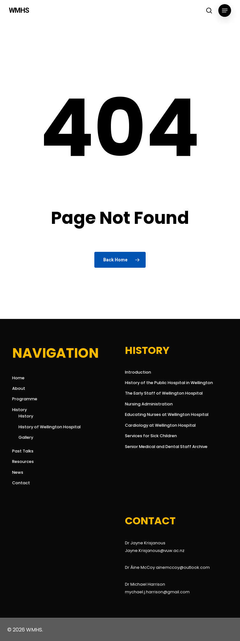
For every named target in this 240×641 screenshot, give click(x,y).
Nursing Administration (149, 404)
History (19, 409)
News (17, 472)
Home (18, 378)
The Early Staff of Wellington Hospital (164, 393)
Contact (21, 483)
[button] (224, 10)
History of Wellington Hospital (49, 427)
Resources (23, 461)
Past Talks (22, 451)
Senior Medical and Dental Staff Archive (166, 446)
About (18, 388)
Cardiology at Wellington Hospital (160, 425)
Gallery (25, 437)
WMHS (19, 10)
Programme (24, 399)
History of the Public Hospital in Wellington (169, 382)
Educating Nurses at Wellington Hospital (166, 414)
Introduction (138, 372)
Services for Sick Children (151, 435)
